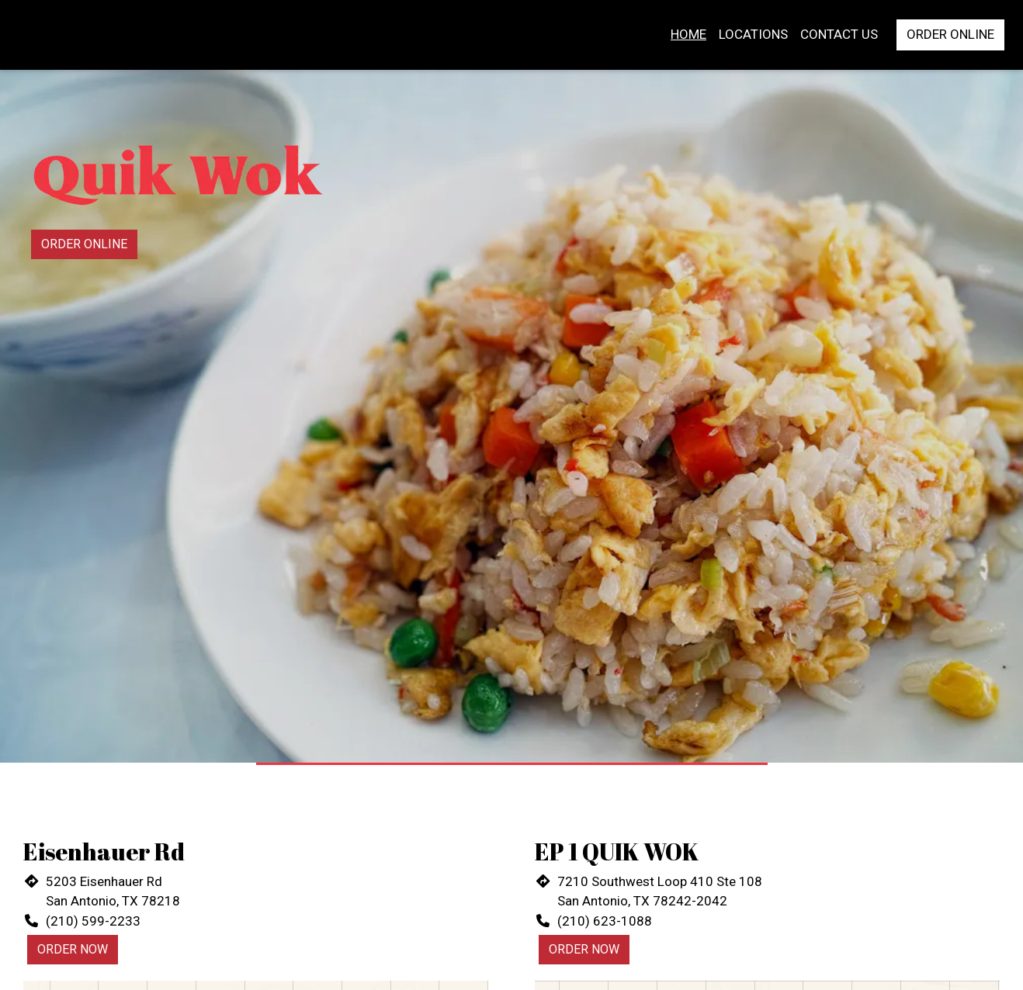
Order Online (950, 34)
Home (688, 34)
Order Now (72, 949)
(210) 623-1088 (604, 921)
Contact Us (839, 34)
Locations (753, 34)
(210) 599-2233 (93, 921)
